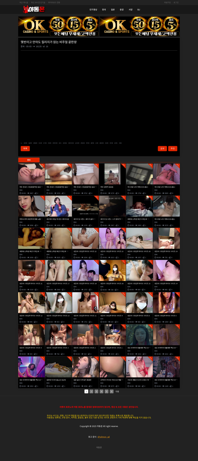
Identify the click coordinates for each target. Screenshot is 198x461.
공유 (162, 148)
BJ (139, 9)
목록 (25, 148)
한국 (104, 9)
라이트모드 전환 (54, 2)
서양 (130, 9)
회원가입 (167, 2)
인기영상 (93, 9)
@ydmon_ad (104, 436)
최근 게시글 (23, 2)
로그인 (176, 2)
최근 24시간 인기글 (38, 2)
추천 (173, 148)
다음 (117, 391)
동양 (122, 9)
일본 (113, 9)
